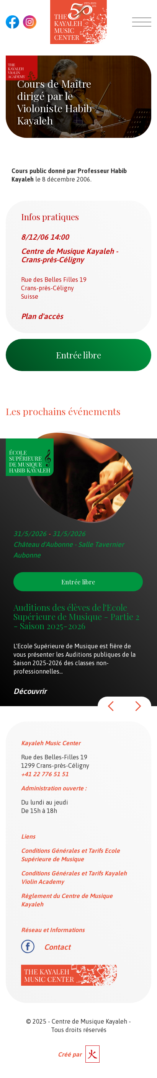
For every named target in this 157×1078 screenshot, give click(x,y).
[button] (111, 706)
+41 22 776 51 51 (45, 773)
